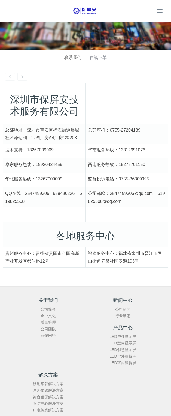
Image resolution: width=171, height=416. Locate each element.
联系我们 (73, 57)
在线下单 (98, 57)
